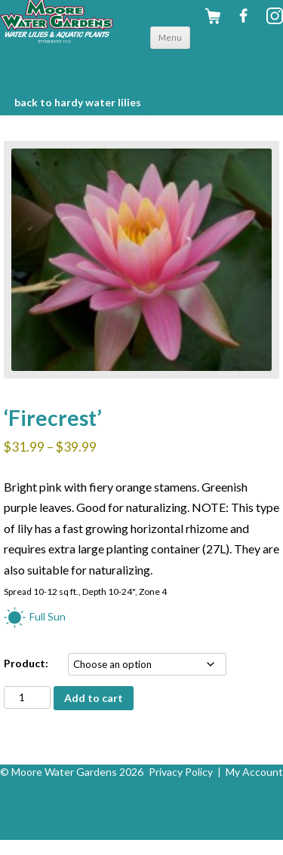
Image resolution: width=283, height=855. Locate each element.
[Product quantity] (27, 697)
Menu (170, 37)
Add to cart (93, 697)
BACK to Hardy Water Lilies (77, 102)
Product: (26, 663)
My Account (254, 771)
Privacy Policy (181, 771)
